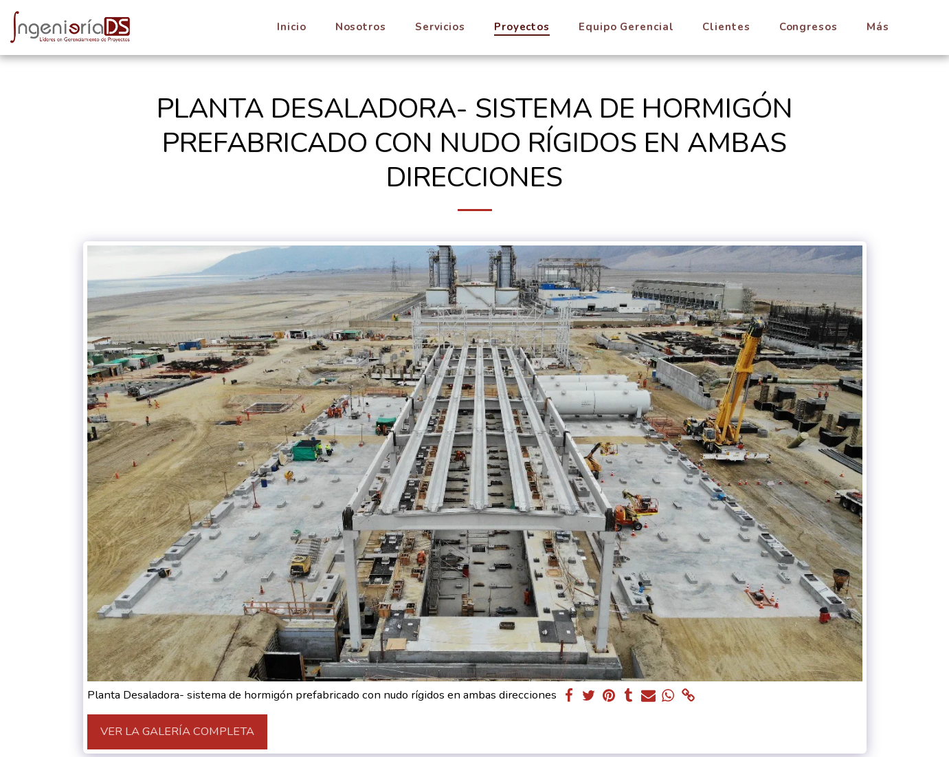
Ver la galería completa (177, 731)
